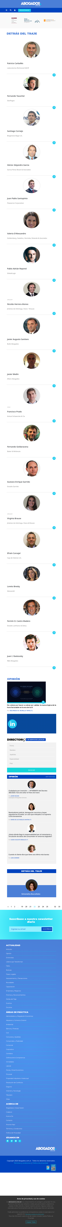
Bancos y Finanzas (12, 1029)
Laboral (8, 1066)
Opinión (8, 953)
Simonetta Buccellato (30, 894)
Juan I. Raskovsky (15, 656)
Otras (8, 1099)
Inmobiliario (10, 1062)
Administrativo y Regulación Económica (19, 1016)
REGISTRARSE (24, 10)
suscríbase (47, 929)
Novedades (10, 982)
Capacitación (10, 987)
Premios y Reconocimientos (15, 995)
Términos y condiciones (22, 1163)
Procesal (9, 1074)
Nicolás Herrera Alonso (17, 304)
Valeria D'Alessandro (16, 233)
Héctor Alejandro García (18, 165)
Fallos (8, 966)
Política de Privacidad (13, 1133)
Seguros (9, 1087)
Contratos (9, 1053)
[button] (6, 10)
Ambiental (9, 1024)
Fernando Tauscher (16, 96)
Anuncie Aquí (10, 1124)
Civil (7, 1033)
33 (59, 907)
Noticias (9, 970)
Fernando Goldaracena (17, 446)
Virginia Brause (14, 518)
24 (43, 907)
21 (30, 907)
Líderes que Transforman (14, 962)
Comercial (9, 1045)
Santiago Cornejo (15, 131)
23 (39, 907)
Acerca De (9, 1116)
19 (22, 907)
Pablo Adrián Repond (17, 268)
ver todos (50, 776)
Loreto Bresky (13, 586)
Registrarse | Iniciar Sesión (15, 1108)
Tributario (9, 1095)
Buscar (31, 770)
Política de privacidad (40, 1163)
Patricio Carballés (15, 63)
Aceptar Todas (31, 1222)
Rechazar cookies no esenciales (34, 1214)
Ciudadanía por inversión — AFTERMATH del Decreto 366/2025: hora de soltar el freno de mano (28, 792)
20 (26, 907)
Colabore (9, 1112)
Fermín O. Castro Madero (18, 621)
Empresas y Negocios (13, 991)
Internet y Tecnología (13, 1091)
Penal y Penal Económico (15, 1070)
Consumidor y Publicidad (14, 1041)
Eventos (9, 1003)
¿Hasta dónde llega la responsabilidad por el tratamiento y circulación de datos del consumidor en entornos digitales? (30, 835)
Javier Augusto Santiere (18, 339)
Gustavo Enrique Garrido (18, 482)
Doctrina (9, 1007)
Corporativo (10, 1049)
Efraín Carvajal (14, 553)
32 (55, 907)
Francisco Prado (14, 411)
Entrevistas (10, 958)
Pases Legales (11, 974)
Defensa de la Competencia (15, 1058)
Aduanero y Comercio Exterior (16, 1020)
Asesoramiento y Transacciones (16, 978)
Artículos (9, 949)
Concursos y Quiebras (13, 1037)
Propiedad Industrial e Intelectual (17, 1078)
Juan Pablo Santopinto (17, 198)
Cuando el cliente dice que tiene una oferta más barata (29, 854)
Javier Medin (13, 374)
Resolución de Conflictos (14, 1082)
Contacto (9, 1120)
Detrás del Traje (11, 999)
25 (47, 907)
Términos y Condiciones (14, 1129)
